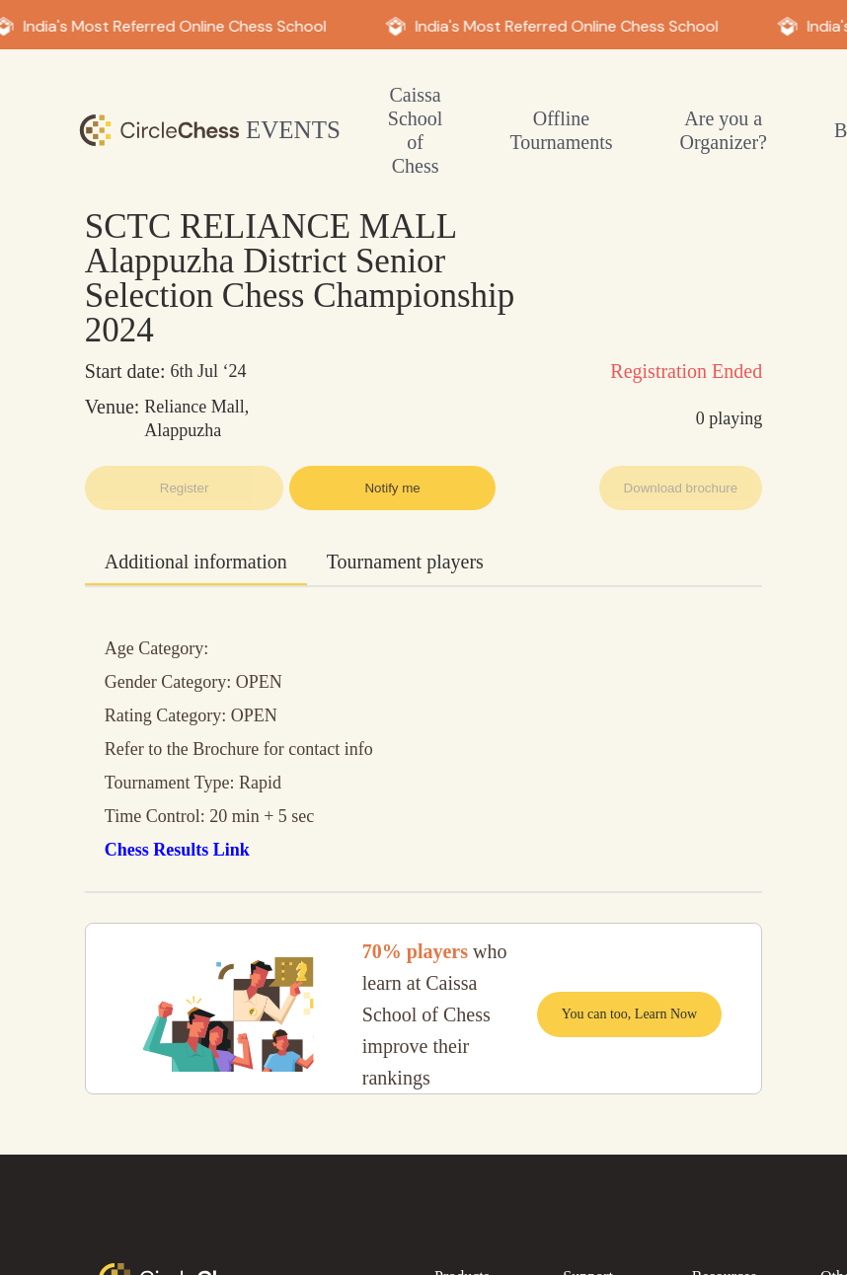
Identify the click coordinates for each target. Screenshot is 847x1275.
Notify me (392, 488)
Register (184, 488)
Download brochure (681, 488)
